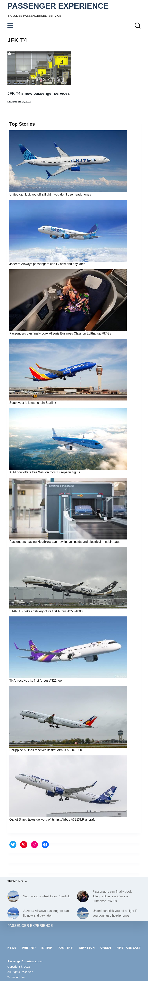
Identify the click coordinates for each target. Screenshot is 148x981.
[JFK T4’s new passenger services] (39, 68)
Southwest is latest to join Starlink (32, 402)
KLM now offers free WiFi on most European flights (44, 472)
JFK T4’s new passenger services (38, 93)
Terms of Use (16, 977)
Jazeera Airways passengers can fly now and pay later (47, 264)
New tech (87, 947)
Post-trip (65, 947)
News (11, 947)
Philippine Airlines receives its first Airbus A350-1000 (45, 750)
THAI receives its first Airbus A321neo (35, 680)
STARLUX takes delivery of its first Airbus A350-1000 (46, 611)
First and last (128, 947)
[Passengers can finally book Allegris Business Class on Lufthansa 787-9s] (83, 896)
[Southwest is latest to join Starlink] (13, 896)
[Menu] (10, 25)
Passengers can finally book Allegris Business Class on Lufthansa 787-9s (60, 333)
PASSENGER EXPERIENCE (58, 6)
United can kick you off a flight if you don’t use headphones (50, 194)
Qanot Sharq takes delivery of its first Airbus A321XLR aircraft (52, 819)
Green (105, 947)
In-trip (46, 947)
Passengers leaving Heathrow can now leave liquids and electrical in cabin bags (64, 541)
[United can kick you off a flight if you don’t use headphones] (83, 913)
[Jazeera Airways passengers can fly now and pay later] (13, 913)
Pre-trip (29, 947)
